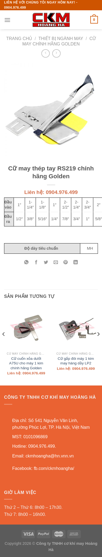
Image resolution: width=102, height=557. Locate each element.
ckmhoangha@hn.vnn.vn (50, 456)
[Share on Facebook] (36, 262)
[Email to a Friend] (55, 262)
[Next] (98, 345)
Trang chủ (19, 38)
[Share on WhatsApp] (26, 262)
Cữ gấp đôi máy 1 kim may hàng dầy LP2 (76, 361)
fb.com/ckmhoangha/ (54, 468)
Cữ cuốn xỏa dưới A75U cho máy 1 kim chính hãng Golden (26, 363)
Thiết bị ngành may (60, 38)
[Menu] (7, 20)
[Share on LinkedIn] (75, 262)
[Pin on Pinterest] (65, 262)
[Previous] (4, 345)
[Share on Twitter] (46, 262)
